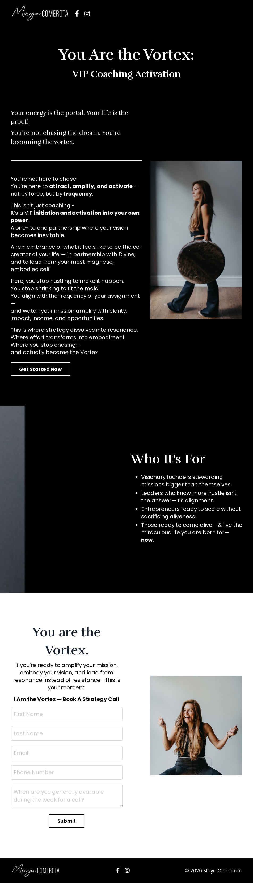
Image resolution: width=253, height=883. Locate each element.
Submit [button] (66, 821)
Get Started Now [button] (40, 369)
